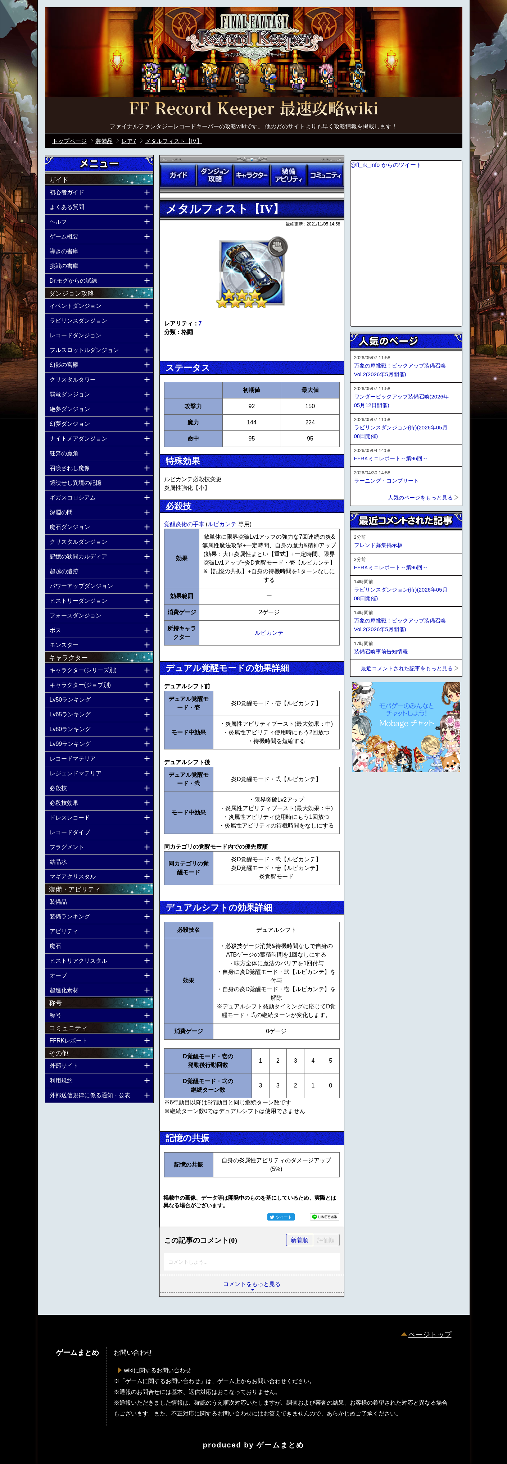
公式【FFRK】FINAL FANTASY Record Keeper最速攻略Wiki (254, 110)
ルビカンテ (223, 524)
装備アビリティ (288, 175)
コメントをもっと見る (252, 1284)
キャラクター (251, 175)
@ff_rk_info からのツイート (386, 165)
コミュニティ (325, 175)
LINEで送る (324, 1217)
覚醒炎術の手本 (185, 524)
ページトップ (430, 1334)
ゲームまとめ (280, 1445)
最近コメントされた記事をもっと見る (407, 668)
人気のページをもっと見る (420, 497)
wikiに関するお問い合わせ (157, 1370)
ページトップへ (368, 791)
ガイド (178, 175)
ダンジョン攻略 (214, 175)
